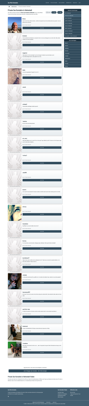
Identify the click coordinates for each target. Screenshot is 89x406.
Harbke (66, 61)
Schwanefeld (67, 53)
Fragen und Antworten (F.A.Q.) (75, 394)
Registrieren (75, 2)
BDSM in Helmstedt (68, 28)
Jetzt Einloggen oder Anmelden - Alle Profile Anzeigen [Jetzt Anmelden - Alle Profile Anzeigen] (35, 371)
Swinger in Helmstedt (68, 33)
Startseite (47, 2)
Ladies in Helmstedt (68, 20)
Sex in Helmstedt (68, 13)
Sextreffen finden (61, 392)
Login (79, 2)
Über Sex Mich (72, 392)
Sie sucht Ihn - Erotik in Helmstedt (71, 36)
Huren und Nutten (61, 2)
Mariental (66, 50)
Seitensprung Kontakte (62, 395)
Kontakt (71, 395)
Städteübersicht (68, 2)
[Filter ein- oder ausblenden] (59, 12)
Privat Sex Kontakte (54, 2)
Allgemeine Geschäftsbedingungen (38, 402)
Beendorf (66, 45)
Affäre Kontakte (60, 397)
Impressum (54, 402)
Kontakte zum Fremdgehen (62, 394)
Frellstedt (66, 55)
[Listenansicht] (53, 12)
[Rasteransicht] (48, 12)
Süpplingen (67, 48)
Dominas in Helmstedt (68, 31)
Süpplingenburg (67, 58)
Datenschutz (48, 402)
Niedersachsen (14, 6)
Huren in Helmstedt (68, 18)
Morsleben (66, 63)
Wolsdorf (66, 43)
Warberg (66, 66)
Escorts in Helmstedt (68, 23)
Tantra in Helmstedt (68, 25)
